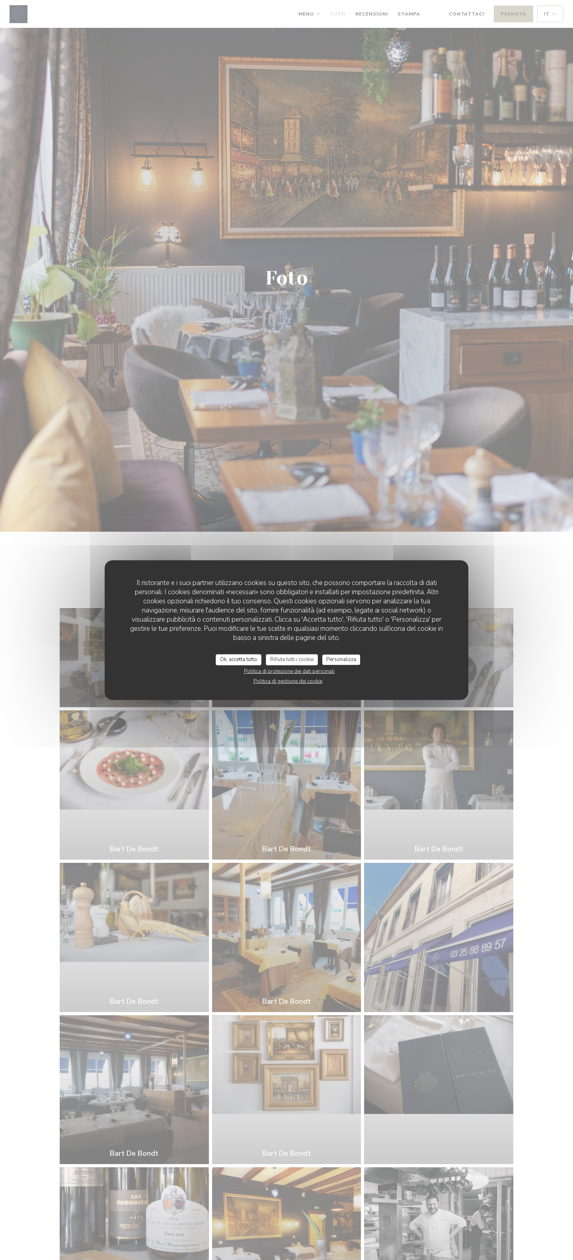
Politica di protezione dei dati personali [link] (289, 671)
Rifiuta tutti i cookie (292, 659)
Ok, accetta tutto (238, 659)
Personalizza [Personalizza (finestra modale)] (341, 659)
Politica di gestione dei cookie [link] (287, 681)
